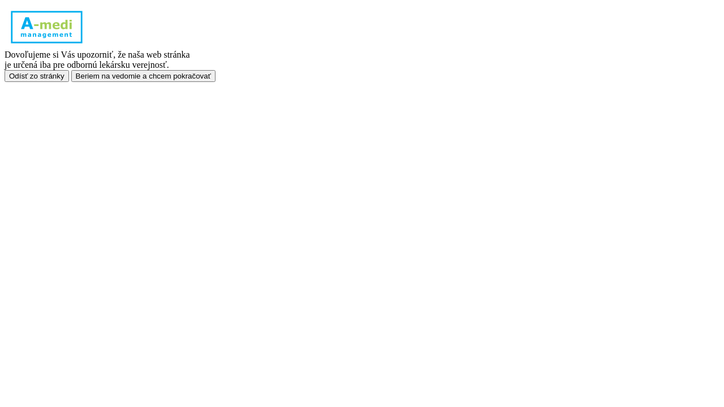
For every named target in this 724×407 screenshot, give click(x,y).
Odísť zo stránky (36, 76)
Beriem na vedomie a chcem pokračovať (143, 76)
